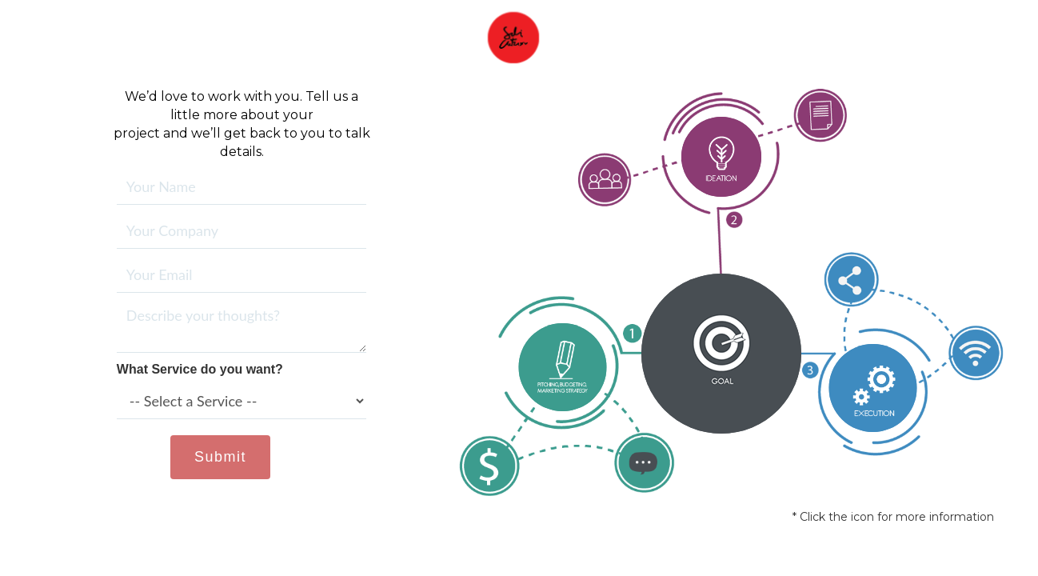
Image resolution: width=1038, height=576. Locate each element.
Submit (220, 457)
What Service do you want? (200, 369)
